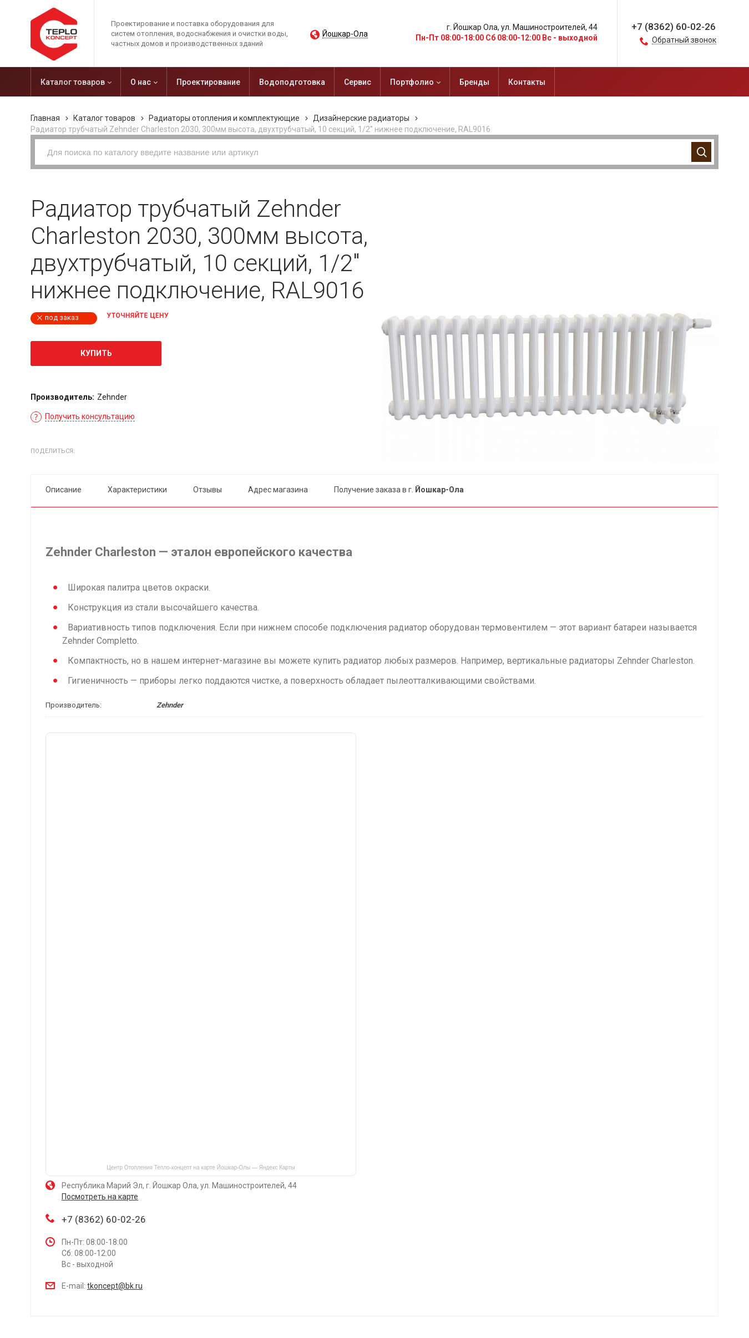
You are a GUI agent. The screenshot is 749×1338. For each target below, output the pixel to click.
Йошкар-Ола (345, 34)
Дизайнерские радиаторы (361, 118)
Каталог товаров (104, 118)
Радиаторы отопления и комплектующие (224, 118)
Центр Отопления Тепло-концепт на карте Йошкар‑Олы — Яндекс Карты (201, 1167)
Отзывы (207, 489)
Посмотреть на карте (100, 1196)
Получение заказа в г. (399, 489)
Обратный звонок (684, 40)
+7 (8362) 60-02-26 (673, 26)
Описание (63, 489)
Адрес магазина (278, 489)
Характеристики (137, 489)
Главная (45, 118)
